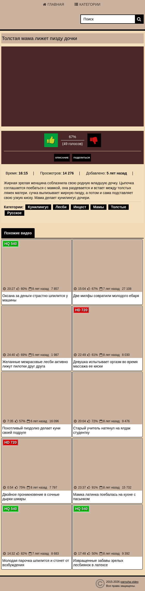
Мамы (98, 207)
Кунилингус (38, 207)
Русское (14, 213)
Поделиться (81, 157)
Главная (53, 4)
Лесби (61, 207)
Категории (87, 4)
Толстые (118, 207)
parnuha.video (129, 581)
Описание (62, 157)
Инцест (79, 207)
